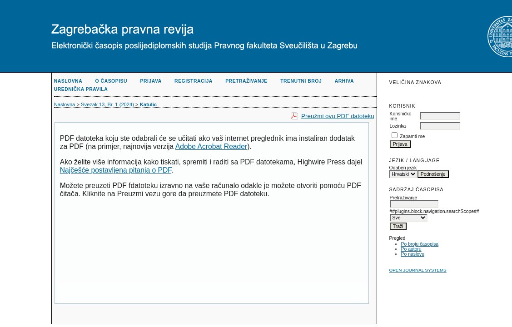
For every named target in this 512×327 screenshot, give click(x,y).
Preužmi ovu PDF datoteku (337, 116)
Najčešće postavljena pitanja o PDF (115, 170)
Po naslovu (412, 254)
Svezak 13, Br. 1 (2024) (107, 104)
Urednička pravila (81, 89)
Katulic (148, 104)
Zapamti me (412, 136)
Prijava (151, 81)
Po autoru (411, 249)
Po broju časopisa (420, 244)
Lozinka (398, 126)
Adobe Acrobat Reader (211, 146)
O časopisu (111, 81)
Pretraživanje (246, 81)
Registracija (193, 81)
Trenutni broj (301, 81)
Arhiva (344, 81)
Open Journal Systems (418, 270)
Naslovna (68, 81)
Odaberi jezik (403, 167)
